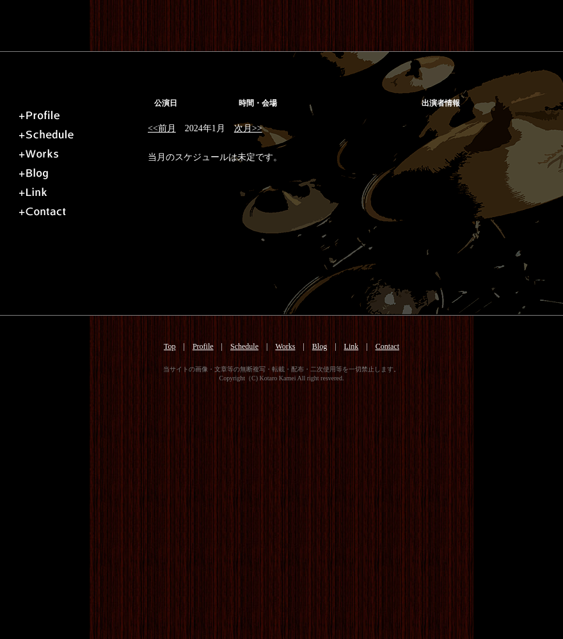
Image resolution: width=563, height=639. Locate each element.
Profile (203, 346)
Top (170, 346)
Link (351, 346)
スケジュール (80, 132)
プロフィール (80, 112)
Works (285, 346)
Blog (319, 346)
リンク (80, 189)
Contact (387, 346)
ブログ (80, 170)
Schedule (244, 346)
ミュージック (80, 151)
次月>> (248, 128)
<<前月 (162, 128)
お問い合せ (80, 208)
